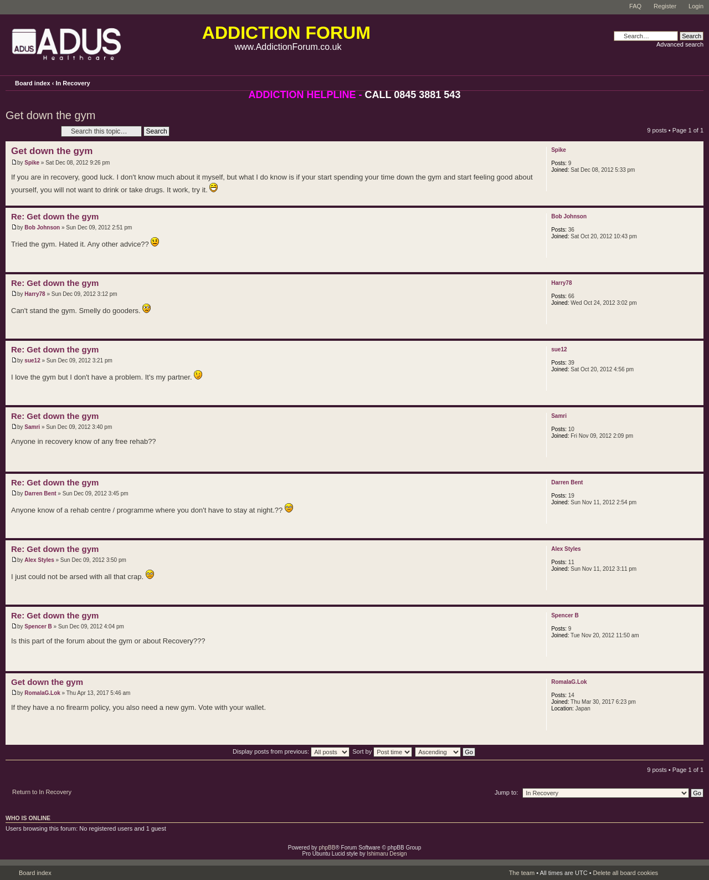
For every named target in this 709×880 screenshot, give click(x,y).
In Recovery (72, 83)
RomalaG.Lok (42, 693)
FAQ (635, 6)
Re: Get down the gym (55, 216)
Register (665, 6)
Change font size (695, 82)
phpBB (326, 848)
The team (522, 872)
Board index (32, 83)
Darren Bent (40, 493)
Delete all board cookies (625, 872)
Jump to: (506, 792)
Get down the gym (50, 115)
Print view (680, 82)
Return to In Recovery (41, 792)
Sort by (382, 751)
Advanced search (679, 44)
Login (696, 6)
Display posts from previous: (291, 751)
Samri (32, 427)
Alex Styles (39, 560)
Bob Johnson (42, 227)
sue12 (32, 360)
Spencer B (38, 626)
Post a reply (30, 131)
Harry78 (34, 294)
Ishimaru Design (387, 854)
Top (695, 200)
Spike (31, 163)
